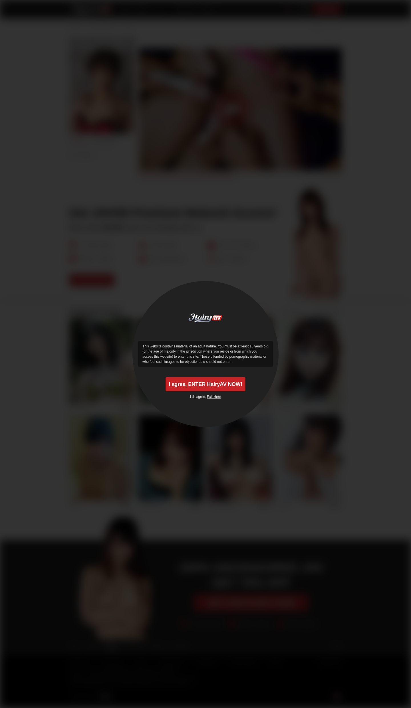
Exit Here (214, 397)
